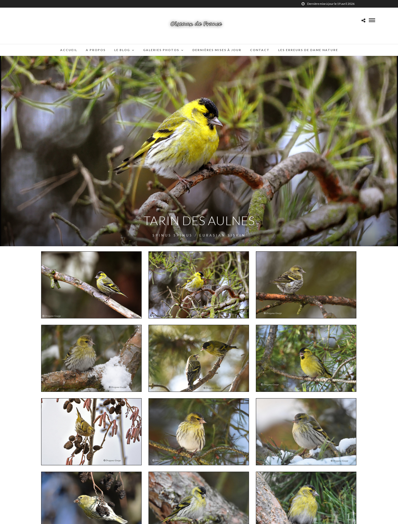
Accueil (68, 50)
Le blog (122, 50)
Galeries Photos (161, 50)
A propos (96, 50)
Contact (260, 50)
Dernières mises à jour (216, 50)
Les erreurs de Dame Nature (308, 50)
